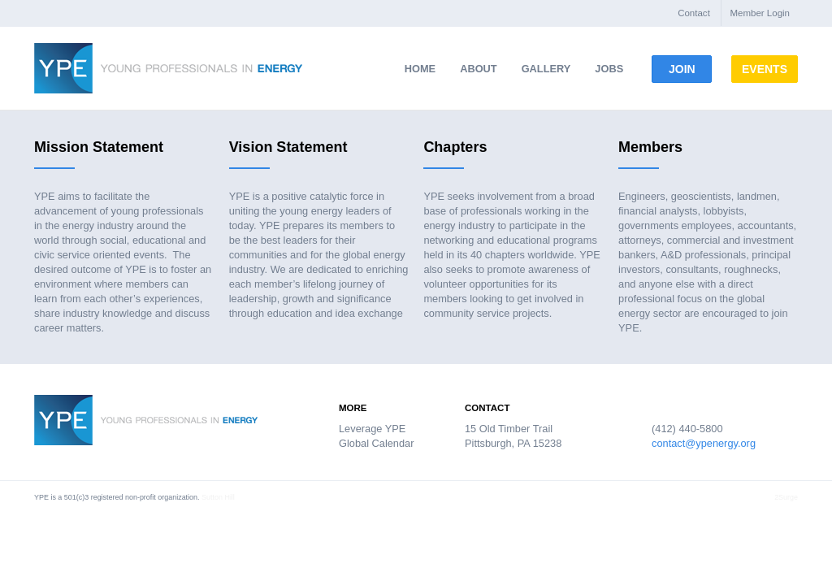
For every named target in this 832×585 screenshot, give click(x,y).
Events (792, 69)
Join (689, 69)
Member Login (760, 13)
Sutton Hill (218, 497)
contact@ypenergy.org (704, 443)
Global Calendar (376, 443)
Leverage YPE (372, 428)
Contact (694, 13)
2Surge (786, 497)
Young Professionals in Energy (168, 68)
